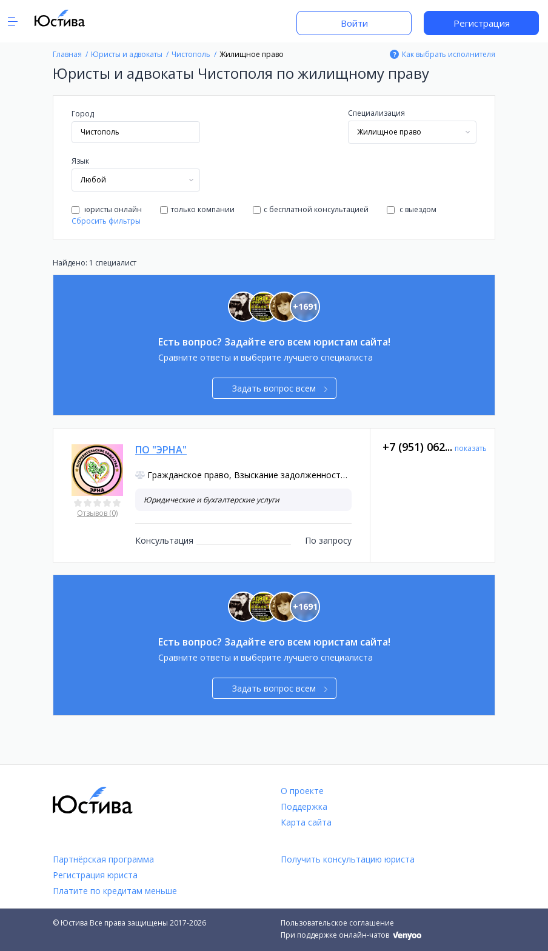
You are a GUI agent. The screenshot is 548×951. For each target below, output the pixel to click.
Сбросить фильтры (106, 221)
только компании (197, 209)
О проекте (302, 790)
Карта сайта (306, 822)
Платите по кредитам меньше (115, 890)
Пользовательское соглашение (337, 923)
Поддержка (304, 806)
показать (471, 448)
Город (83, 113)
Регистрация (481, 23)
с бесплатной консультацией (311, 209)
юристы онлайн (107, 209)
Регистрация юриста (95, 875)
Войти (354, 23)
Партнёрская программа (103, 859)
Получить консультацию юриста (348, 859)
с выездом (411, 209)
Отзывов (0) (97, 513)
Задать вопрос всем (279, 388)
